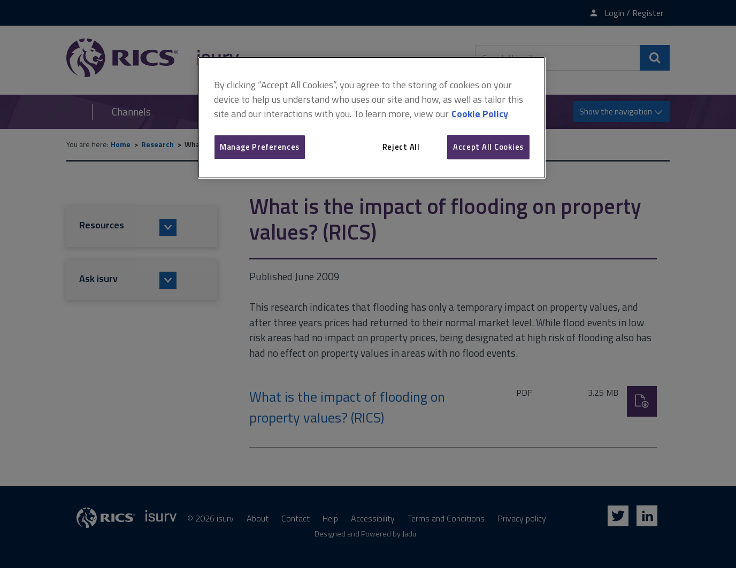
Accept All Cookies (488, 147)
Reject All (401, 147)
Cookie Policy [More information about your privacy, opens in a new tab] (479, 113)
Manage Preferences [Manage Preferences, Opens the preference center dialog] (260, 147)
